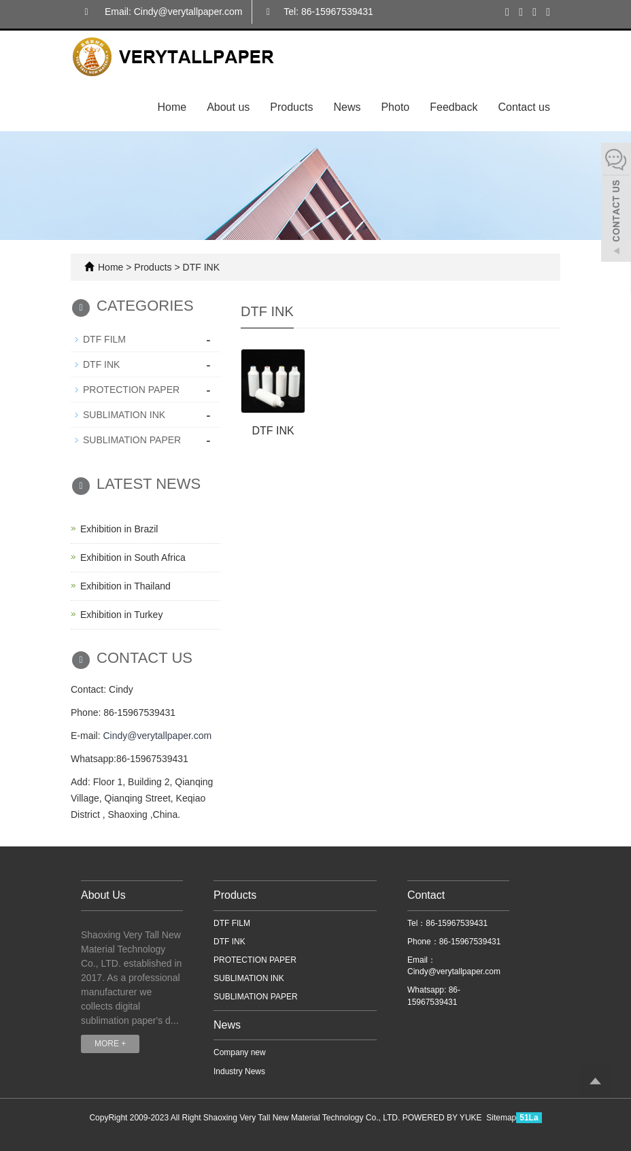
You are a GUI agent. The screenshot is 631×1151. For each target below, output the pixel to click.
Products (291, 107)
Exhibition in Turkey (121, 614)
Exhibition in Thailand (125, 586)
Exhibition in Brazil (119, 528)
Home (171, 107)
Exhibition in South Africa (133, 557)
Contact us (524, 107)
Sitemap (501, 1117)
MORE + (110, 1043)
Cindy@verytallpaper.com (157, 735)
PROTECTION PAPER (131, 389)
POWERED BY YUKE (443, 1117)
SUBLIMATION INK (124, 414)
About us (228, 107)
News (346, 107)
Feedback (453, 107)
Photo (395, 107)
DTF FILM (104, 339)
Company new (240, 1052)
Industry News (239, 1071)
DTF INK (200, 267)
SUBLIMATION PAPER (132, 439)
